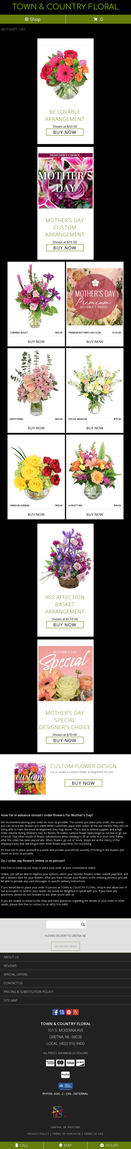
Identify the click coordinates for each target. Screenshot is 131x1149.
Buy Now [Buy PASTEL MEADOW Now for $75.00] (94, 428)
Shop (33, 19)
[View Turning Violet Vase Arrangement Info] (36, 296)
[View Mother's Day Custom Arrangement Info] (65, 181)
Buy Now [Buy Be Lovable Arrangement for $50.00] (64, 132)
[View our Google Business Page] (62, 1014)
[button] (65, 1086)
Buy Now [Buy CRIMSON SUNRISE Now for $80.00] (36, 514)
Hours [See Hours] (109, 1145)
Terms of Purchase (66, 1133)
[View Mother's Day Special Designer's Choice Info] (65, 673)
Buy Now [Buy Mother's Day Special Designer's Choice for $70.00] (64, 740)
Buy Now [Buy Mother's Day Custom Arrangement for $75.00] (64, 248)
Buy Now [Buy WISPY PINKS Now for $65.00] (36, 428)
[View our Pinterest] (69, 1014)
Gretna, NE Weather (65, 1127)
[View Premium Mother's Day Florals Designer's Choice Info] (95, 296)
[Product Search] (66, 924)
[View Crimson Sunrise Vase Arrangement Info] (36, 469)
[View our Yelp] (76, 1014)
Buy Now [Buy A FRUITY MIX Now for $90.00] (94, 514)
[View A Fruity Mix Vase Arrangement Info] (95, 469)
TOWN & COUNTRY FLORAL (65, 7)
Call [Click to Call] (22, 1145)
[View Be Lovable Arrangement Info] (65, 72)
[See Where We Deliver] (65, 946)
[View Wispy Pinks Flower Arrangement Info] (36, 383)
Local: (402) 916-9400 (65, 1043)
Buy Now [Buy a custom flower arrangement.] (83, 783)
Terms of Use (93, 1133)
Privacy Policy (38, 1133)
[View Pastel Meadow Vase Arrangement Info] (95, 383)
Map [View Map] (65, 1145)
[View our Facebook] (55, 1014)
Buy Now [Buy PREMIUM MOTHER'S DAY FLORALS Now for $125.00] (94, 341)
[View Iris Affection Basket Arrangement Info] (65, 558)
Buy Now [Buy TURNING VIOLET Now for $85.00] (36, 341)
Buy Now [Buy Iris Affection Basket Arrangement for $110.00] (64, 625)
